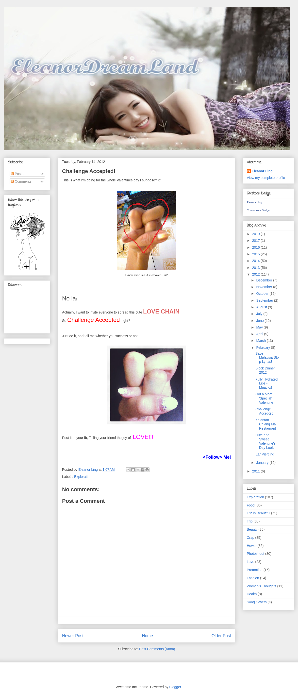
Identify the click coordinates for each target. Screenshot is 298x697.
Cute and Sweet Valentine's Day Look (265, 441)
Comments (21, 181)
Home (147, 635)
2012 (256, 274)
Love (250, 562)
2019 (256, 234)
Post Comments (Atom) (157, 649)
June (260, 321)
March (261, 341)
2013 (256, 268)
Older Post (221, 635)
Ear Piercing (264, 454)
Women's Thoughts (261, 586)
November (264, 287)
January (262, 463)
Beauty (252, 529)
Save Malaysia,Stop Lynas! (267, 357)
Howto (252, 546)
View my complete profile (266, 178)
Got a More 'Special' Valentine (264, 398)
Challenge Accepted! (264, 411)
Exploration (82, 477)
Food (251, 505)
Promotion (255, 570)
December (264, 280)
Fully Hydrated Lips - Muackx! (266, 383)
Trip (250, 521)
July (259, 314)
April (260, 334)
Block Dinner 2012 (265, 370)
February (263, 347)
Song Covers (257, 602)
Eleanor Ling (262, 171)
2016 (256, 247)
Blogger (175, 687)
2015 (256, 254)
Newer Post (72, 635)
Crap (250, 538)
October (262, 294)
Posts (17, 174)
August (262, 307)
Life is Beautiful (258, 513)
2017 (256, 241)
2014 (256, 261)
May (260, 327)
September (265, 300)
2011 (256, 471)
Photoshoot (255, 554)
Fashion (253, 578)
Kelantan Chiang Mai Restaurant (266, 424)
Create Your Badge (258, 210)
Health (252, 594)
